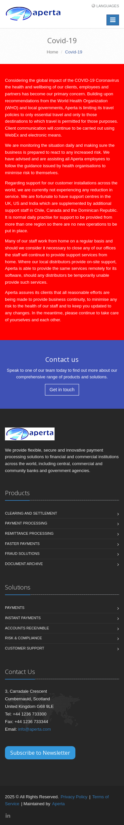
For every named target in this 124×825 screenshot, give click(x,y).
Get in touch (62, 389)
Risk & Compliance (23, 638)
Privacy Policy (74, 796)
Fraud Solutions (22, 553)
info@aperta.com (34, 729)
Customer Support (24, 648)
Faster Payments (22, 544)
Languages (108, 6)
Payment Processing (26, 523)
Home (52, 51)
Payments (14, 608)
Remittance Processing (29, 533)
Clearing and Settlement (31, 513)
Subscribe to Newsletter (40, 752)
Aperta (58, 803)
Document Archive (24, 564)
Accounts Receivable (27, 628)
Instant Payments (23, 618)
